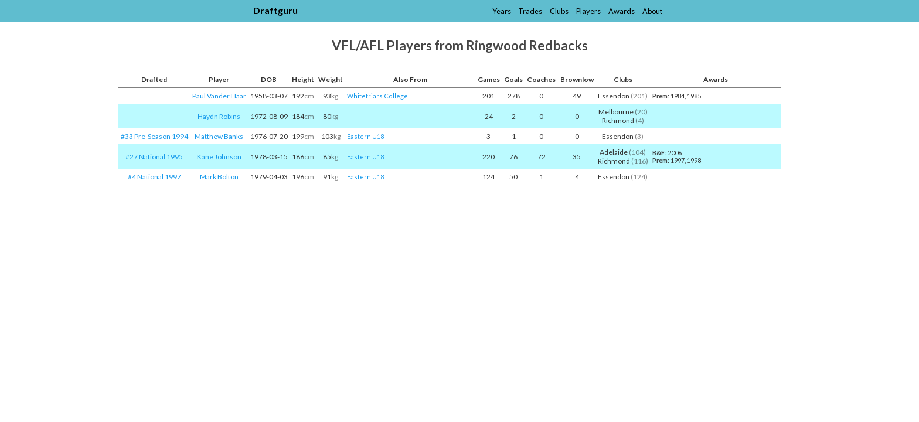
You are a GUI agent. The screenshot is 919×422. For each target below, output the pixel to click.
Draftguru (275, 10)
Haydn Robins (219, 116)
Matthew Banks (219, 136)
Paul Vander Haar (219, 95)
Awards (621, 11)
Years (501, 11)
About (652, 11)
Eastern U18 (365, 136)
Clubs (559, 11)
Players (588, 11)
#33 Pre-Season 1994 (154, 136)
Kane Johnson (219, 156)
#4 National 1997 (154, 176)
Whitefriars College (377, 96)
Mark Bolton (219, 176)
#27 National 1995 (154, 156)
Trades (530, 11)
